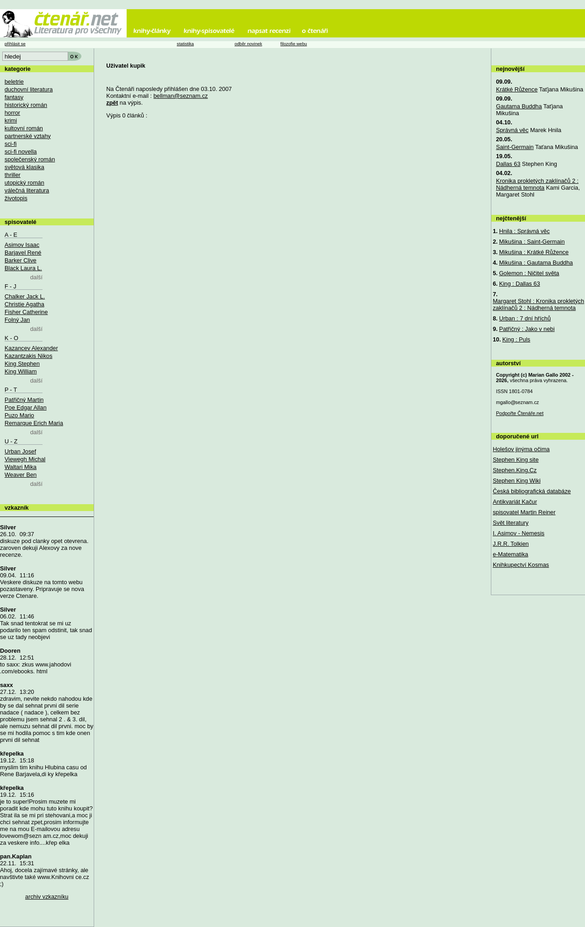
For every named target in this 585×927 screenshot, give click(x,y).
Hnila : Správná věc (524, 231)
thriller (13, 174)
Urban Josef (20, 451)
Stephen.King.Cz (515, 470)
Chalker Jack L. (25, 296)
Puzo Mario (19, 415)
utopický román (24, 182)
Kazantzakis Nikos (29, 355)
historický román (26, 104)
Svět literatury (510, 522)
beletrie (14, 81)
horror (12, 112)
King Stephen (22, 363)
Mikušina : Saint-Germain (532, 241)
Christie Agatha (24, 304)
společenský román (30, 159)
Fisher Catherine (26, 312)
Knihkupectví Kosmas (521, 564)
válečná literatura (27, 190)
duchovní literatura (29, 89)
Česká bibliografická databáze (532, 491)
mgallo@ (517, 402)
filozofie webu (293, 43)
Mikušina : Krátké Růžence (534, 252)
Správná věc (512, 130)
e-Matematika (510, 554)
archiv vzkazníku (47, 896)
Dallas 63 (508, 163)
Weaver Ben (21, 474)
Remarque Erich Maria (34, 423)
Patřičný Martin (24, 399)
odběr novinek (248, 43)
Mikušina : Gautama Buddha (536, 262)
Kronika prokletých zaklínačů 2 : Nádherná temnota (537, 184)
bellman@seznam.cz (181, 95)
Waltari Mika (21, 467)
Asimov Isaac (22, 244)
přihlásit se (15, 43)
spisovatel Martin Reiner (524, 512)
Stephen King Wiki (517, 480)
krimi (11, 120)
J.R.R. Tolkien (511, 543)
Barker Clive (21, 260)
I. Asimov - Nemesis (518, 533)
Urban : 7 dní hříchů (525, 318)
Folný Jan (17, 319)
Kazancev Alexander (31, 348)
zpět (112, 102)
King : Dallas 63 (519, 283)
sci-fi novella (21, 151)
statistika (185, 43)
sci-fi (10, 143)
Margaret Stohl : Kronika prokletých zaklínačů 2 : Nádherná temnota (538, 304)
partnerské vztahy (28, 136)
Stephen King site (515, 459)
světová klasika (24, 167)
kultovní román (24, 128)
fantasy (14, 97)
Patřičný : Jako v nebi (527, 328)
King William (21, 371)
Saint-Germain (515, 147)
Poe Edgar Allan (26, 407)
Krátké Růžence (516, 89)
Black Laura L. (23, 268)
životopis (16, 198)
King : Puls (516, 339)
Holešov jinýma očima (521, 449)
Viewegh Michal (25, 459)
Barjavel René (23, 252)
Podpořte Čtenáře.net (519, 413)
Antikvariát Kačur (515, 501)
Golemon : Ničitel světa (529, 273)
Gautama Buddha (519, 106)
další (36, 277)
